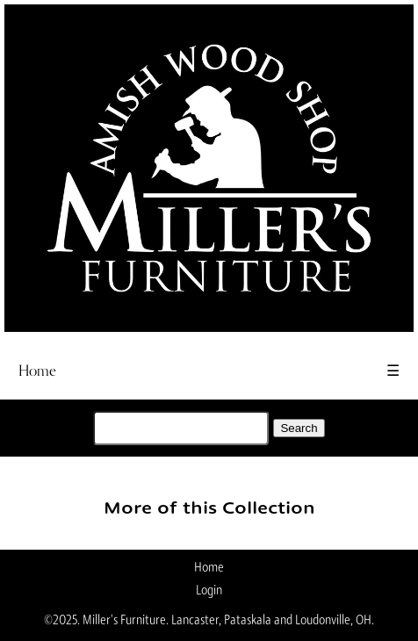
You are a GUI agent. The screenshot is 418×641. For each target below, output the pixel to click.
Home (37, 371)
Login (209, 591)
